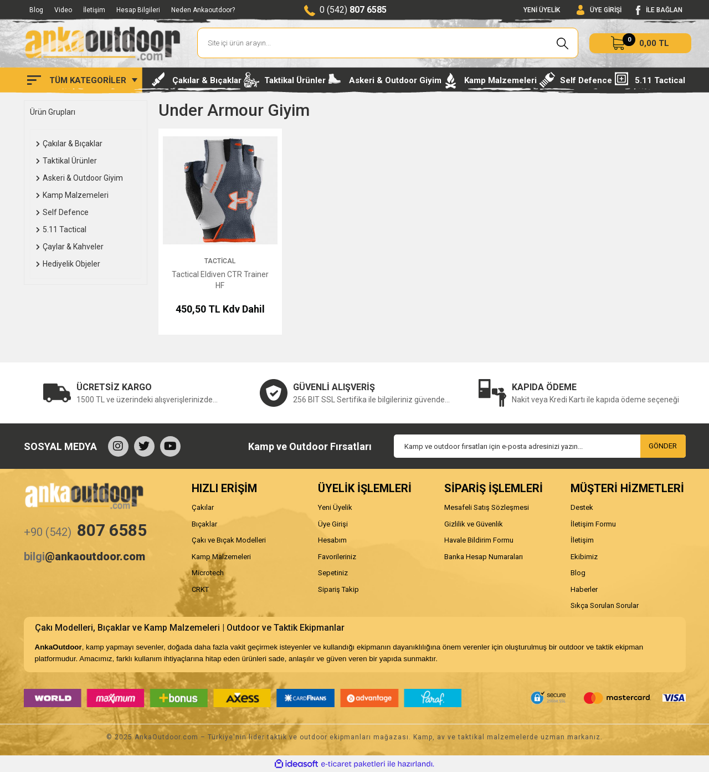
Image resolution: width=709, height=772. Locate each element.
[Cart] (640, 43)
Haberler (584, 589)
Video (63, 10)
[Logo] (102, 43)
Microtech (208, 573)
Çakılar (203, 507)
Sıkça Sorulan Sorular (605, 605)
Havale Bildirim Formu (478, 540)
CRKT (200, 589)
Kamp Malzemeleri (221, 557)
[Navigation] (82, 80)
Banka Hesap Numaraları (483, 557)
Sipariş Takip (338, 589)
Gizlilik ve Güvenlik (473, 524)
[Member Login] (599, 10)
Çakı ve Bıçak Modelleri (229, 540)
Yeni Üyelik (335, 507)
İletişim (94, 10)
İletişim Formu (593, 524)
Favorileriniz (337, 557)
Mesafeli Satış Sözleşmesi (486, 507)
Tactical (219, 261)
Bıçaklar (204, 524)
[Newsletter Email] (540, 446)
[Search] (388, 43)
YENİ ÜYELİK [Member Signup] (541, 10)
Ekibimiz (584, 557)
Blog (36, 10)
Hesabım (332, 540)
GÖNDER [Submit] (663, 446)
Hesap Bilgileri (138, 10)
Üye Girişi (333, 524)
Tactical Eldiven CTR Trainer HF (220, 280)
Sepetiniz (333, 573)
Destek (582, 507)
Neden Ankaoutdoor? (203, 10)
